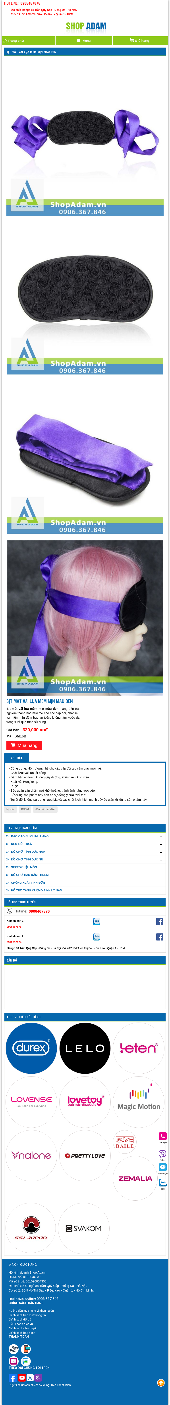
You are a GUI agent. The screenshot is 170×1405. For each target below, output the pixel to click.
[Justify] (84, 40)
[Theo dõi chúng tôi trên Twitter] (30, 1378)
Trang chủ (13, 41)
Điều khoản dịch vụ (21, 1324)
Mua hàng (24, 745)
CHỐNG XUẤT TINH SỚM (28, 882)
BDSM (25, 809)
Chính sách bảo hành (22, 1332)
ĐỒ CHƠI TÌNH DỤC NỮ (27, 859)
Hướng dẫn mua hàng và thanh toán (31, 1310)
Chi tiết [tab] (16, 757)
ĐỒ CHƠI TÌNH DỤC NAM (28, 851)
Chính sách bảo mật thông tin (27, 1315)
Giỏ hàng (139, 39)
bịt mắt (10, 809)
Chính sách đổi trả (20, 1319)
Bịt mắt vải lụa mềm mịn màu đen (31, 51)
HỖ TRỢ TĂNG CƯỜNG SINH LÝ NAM (36, 890)
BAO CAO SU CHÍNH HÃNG (30, 836)
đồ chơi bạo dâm (45, 809)
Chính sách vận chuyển (23, 1328)
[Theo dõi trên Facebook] (13, 1378)
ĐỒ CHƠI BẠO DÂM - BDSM (30, 875)
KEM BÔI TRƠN (21, 844)
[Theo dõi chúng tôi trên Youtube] (22, 1378)
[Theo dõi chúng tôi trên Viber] (38, 1378)
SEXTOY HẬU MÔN (24, 867)
